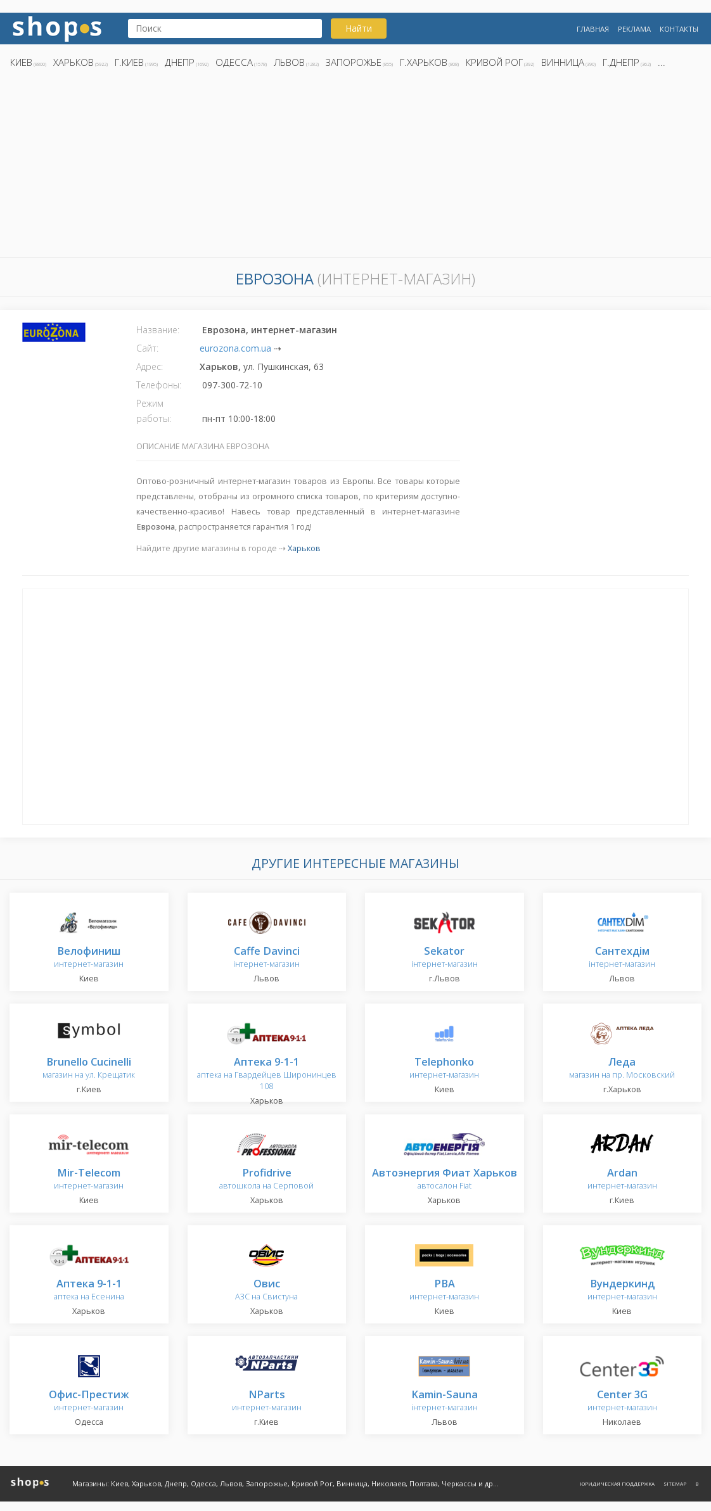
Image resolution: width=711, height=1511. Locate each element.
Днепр (180, 62)
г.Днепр (621, 62)
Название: (157, 330)
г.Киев (129, 62)
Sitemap (674, 1483)
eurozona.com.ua (235, 348)
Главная (593, 29)
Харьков (73, 62)
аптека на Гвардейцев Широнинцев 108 (266, 1074)
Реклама (634, 29)
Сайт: (147, 348)
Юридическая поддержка (617, 1483)
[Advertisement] (355, 166)
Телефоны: (158, 385)
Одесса (234, 62)
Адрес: (149, 366)
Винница (562, 62)
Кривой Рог (494, 62)
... (661, 62)
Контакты (679, 29)
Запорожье (353, 62)
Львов (289, 62)
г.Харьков (423, 62)
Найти (358, 28)
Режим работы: (153, 410)
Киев (21, 62)
